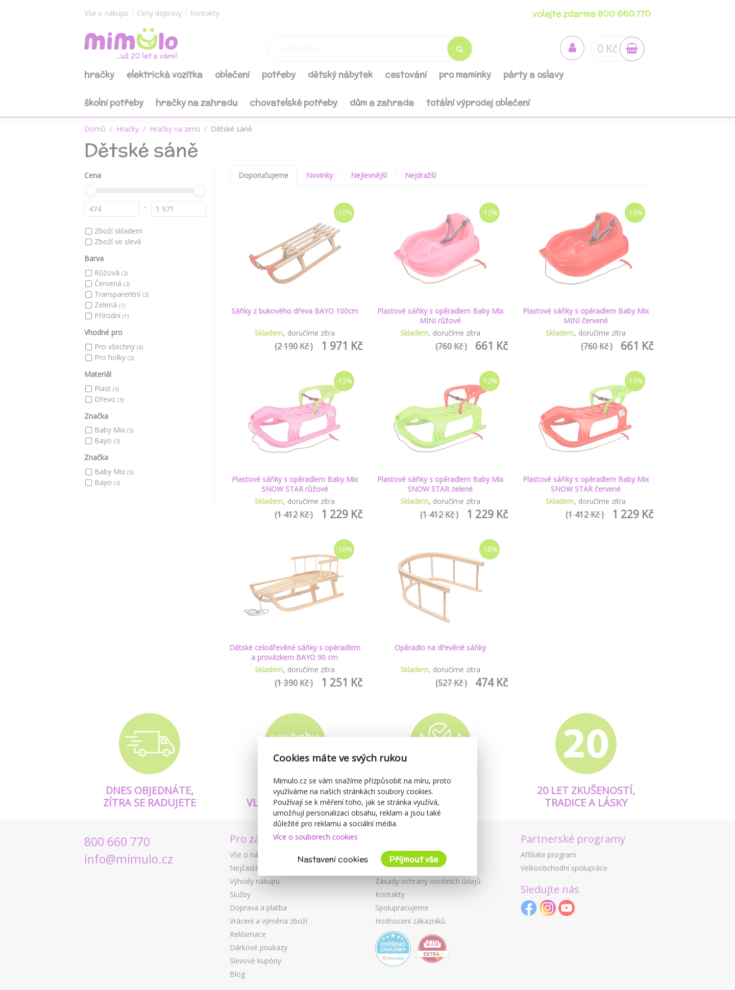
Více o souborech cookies (315, 837)
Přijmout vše (413, 859)
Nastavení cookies (333, 859)
